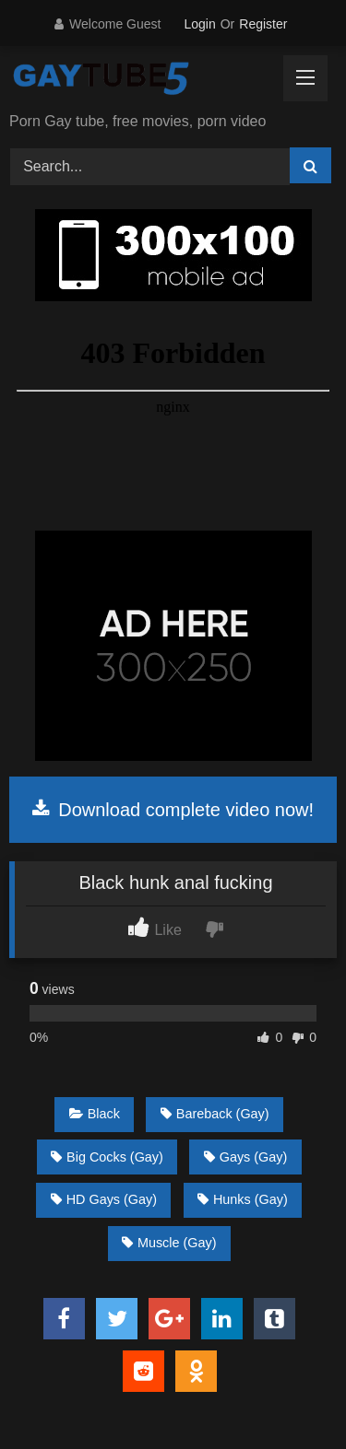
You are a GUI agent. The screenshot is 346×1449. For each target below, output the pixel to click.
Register (263, 24)
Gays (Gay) (246, 1157)
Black (94, 1113)
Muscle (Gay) (169, 1242)
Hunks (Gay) (242, 1199)
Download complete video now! (173, 810)
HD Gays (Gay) (104, 1199)
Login (199, 24)
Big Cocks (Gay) (107, 1157)
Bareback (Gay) (215, 1113)
